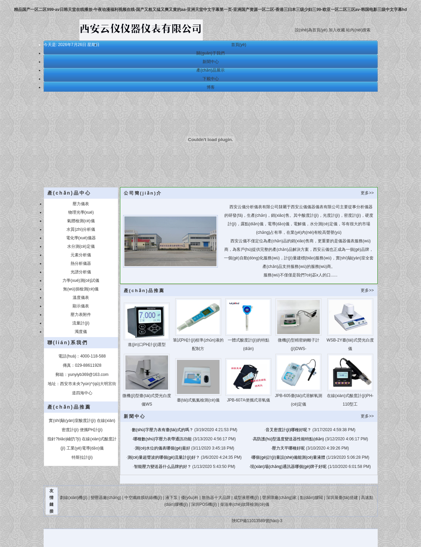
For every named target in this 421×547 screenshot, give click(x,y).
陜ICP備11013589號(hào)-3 (256, 520)
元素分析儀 (81, 255)
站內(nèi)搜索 (358, 30)
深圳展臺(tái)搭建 (342, 497)
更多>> (367, 193)
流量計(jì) (80, 323)
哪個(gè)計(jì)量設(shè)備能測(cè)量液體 (288, 457)
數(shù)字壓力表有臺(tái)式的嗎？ (162, 429)
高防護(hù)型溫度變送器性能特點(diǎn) (288, 439)
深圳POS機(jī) (204, 504)
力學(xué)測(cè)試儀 (80, 280)
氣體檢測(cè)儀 (81, 220)
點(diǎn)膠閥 (311, 497)
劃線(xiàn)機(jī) (73, 497)
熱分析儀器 (81, 263)
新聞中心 (210, 61)
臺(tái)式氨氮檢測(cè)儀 (198, 400)
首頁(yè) (238, 44)
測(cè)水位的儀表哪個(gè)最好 (162, 448)
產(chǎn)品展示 (210, 70)
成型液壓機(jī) (246, 497)
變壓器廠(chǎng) (106, 497)
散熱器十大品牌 (216, 497)
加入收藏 (337, 30)
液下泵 (171, 497)
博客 (211, 87)
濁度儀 (81, 331)
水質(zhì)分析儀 (80, 229)
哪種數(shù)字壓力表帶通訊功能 (162, 439)
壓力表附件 (81, 314)
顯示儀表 (81, 306)
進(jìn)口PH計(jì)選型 (147, 344)
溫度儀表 (81, 297)
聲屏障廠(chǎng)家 (279, 497)
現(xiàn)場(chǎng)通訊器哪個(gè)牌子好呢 (288, 466)
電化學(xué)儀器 (81, 237)
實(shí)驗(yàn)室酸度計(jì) (72, 420)
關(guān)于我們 (210, 53)
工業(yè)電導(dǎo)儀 (85, 448)
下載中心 (210, 78)
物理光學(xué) (81, 212)
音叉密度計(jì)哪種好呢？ (288, 429)
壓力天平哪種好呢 (288, 448)
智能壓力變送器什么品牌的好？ (162, 466)
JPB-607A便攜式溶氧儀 (248, 400)
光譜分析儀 (81, 272)
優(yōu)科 (189, 497)
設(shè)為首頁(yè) (311, 30)
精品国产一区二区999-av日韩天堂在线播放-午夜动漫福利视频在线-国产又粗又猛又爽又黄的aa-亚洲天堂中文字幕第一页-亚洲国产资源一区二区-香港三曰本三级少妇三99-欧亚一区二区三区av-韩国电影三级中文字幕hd (210, 9)
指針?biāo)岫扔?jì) (64, 439)
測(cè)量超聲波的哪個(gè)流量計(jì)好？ (163, 457)
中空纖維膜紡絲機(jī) (143, 497)
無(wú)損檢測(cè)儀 (81, 289)
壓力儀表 (81, 203)
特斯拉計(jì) (82, 457)
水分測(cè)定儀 (81, 246)
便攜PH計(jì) (91, 429)
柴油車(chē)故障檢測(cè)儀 (244, 504)
